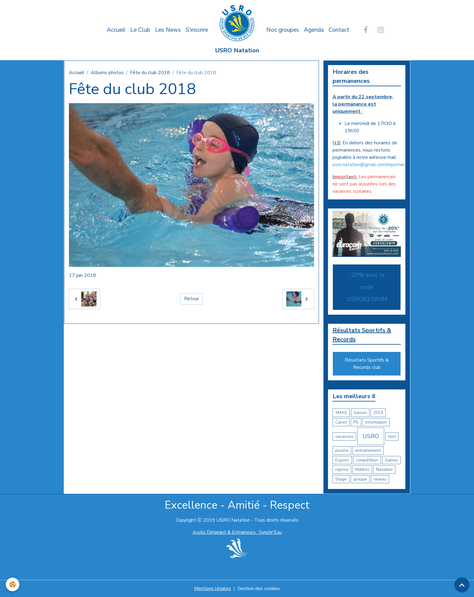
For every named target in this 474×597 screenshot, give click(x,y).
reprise (342, 470)
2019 (378, 413)
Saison (360, 413)
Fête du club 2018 (150, 72)
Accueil (116, 30)
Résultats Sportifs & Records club (367, 364)
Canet (341, 422)
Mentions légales (212, 588)
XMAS (341, 413)
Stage (341, 479)
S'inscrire (197, 30)
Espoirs (342, 460)
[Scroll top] (461, 584)
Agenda (314, 30)
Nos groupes (282, 30)
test (392, 436)
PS (356, 422)
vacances (344, 436)
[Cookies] (13, 584)
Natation (384, 470)
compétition (367, 460)
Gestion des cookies (258, 588)
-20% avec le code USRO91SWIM (366, 287)
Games (391, 460)
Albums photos (107, 72)
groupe (360, 479)
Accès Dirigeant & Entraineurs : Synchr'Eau (237, 532)
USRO (370, 436)
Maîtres (362, 470)
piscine (342, 451)
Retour (191, 299)
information (376, 422)
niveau (380, 479)
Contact (339, 30)
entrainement (368, 451)
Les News (168, 30)
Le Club (140, 30)
